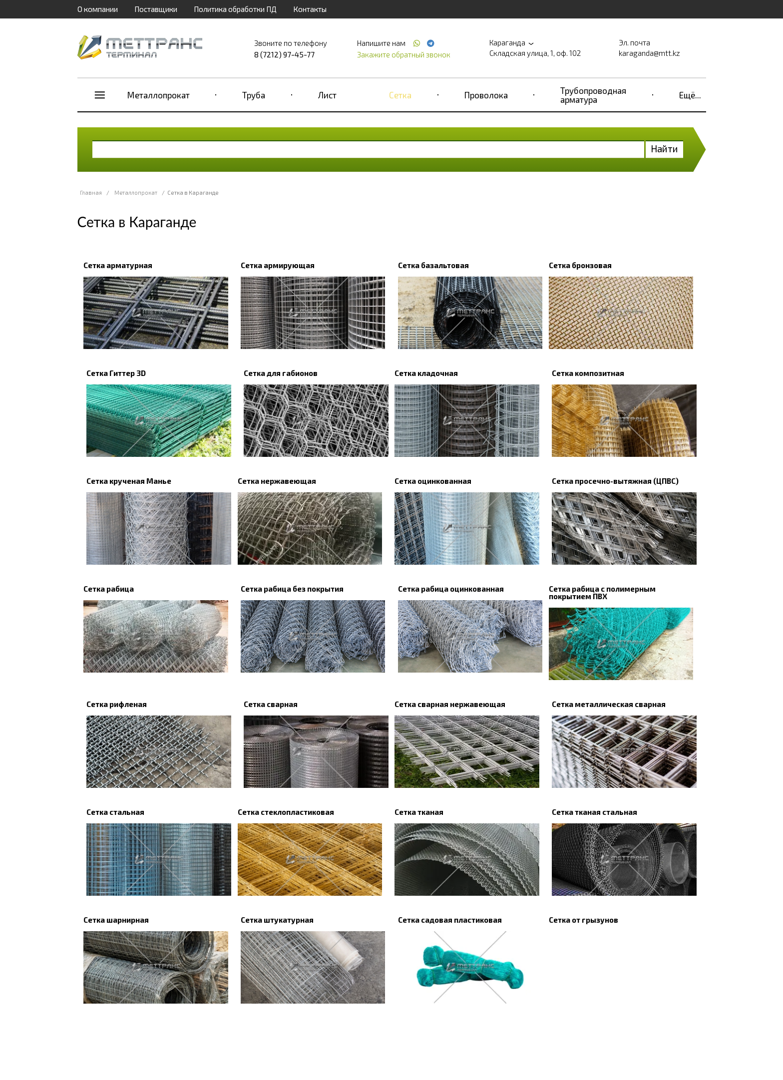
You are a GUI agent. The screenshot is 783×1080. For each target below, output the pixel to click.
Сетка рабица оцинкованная (451, 588)
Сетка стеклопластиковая (286, 811)
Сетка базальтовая (433, 265)
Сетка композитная (588, 372)
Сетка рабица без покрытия (292, 588)
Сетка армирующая (278, 265)
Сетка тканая (418, 811)
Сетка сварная (271, 704)
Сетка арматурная (117, 265)
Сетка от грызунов (583, 919)
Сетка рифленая (116, 704)
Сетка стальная (115, 811)
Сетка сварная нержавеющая (449, 704)
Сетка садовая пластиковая (450, 919)
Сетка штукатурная (277, 919)
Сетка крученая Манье (128, 480)
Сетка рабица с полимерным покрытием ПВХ (602, 592)
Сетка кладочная (426, 372)
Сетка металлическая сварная (609, 704)
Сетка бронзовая (580, 265)
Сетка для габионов (281, 372)
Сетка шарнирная (116, 919)
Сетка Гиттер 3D (116, 372)
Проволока (486, 94)
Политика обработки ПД (235, 8)
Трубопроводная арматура (593, 95)
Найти (664, 148)
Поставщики (155, 8)
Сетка (400, 94)
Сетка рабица (108, 588)
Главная (91, 192)
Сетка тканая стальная (594, 811)
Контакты (310, 8)
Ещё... (690, 94)
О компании (97, 8)
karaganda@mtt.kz (649, 52)
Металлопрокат (158, 94)
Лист (327, 94)
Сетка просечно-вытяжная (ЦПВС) (615, 480)
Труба (253, 94)
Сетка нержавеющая (277, 480)
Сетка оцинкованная (432, 480)
